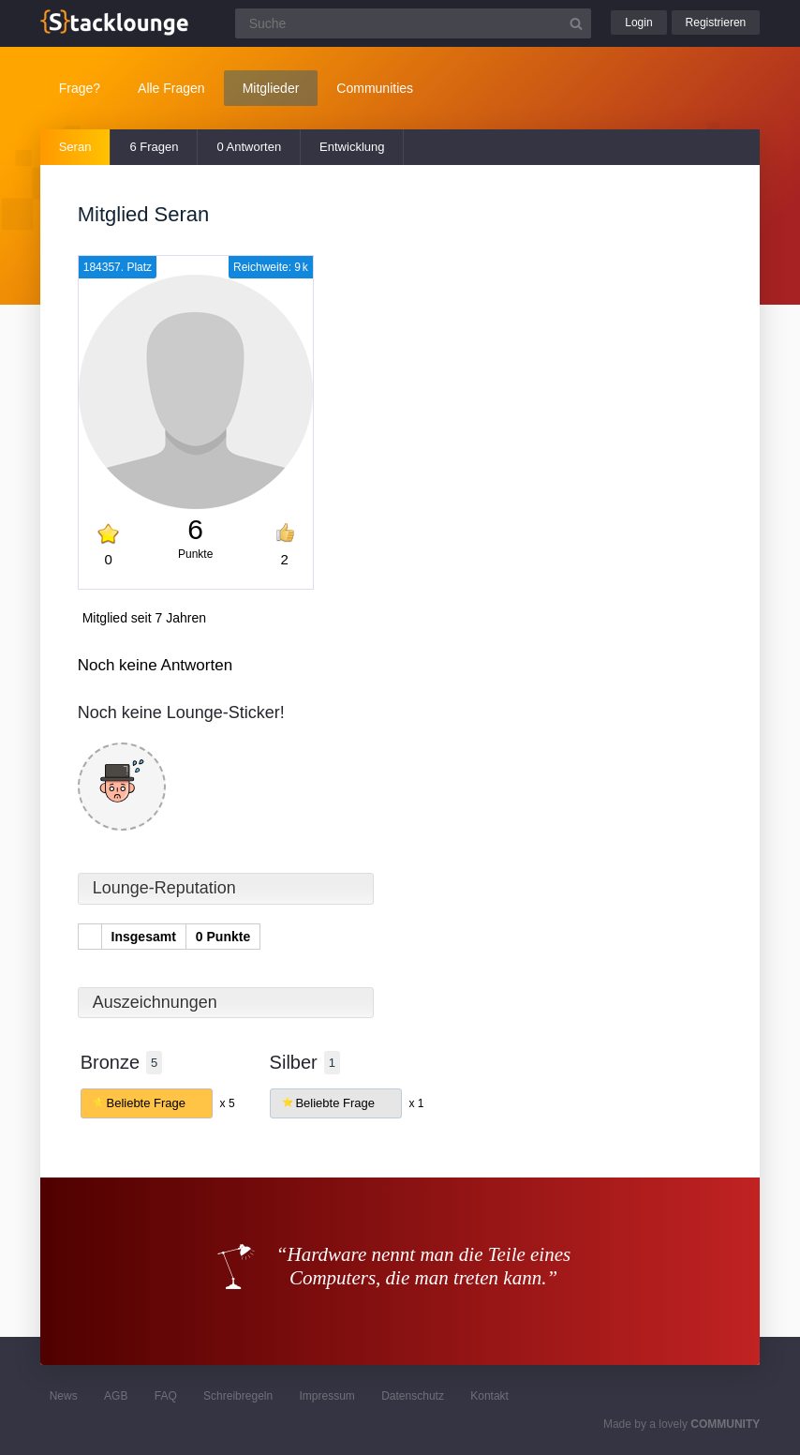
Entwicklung (351, 147)
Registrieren (716, 22)
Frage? (79, 88)
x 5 (227, 1103)
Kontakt (489, 1395)
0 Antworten (248, 147)
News (64, 1395)
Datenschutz (412, 1395)
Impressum (327, 1395)
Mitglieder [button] (271, 88)
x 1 (416, 1103)
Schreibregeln (238, 1395)
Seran (75, 147)
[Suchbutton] (576, 23)
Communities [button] (374, 88)
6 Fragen (153, 147)
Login (638, 22)
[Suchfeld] (413, 23)
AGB (115, 1395)
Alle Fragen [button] (171, 88)
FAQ (166, 1395)
